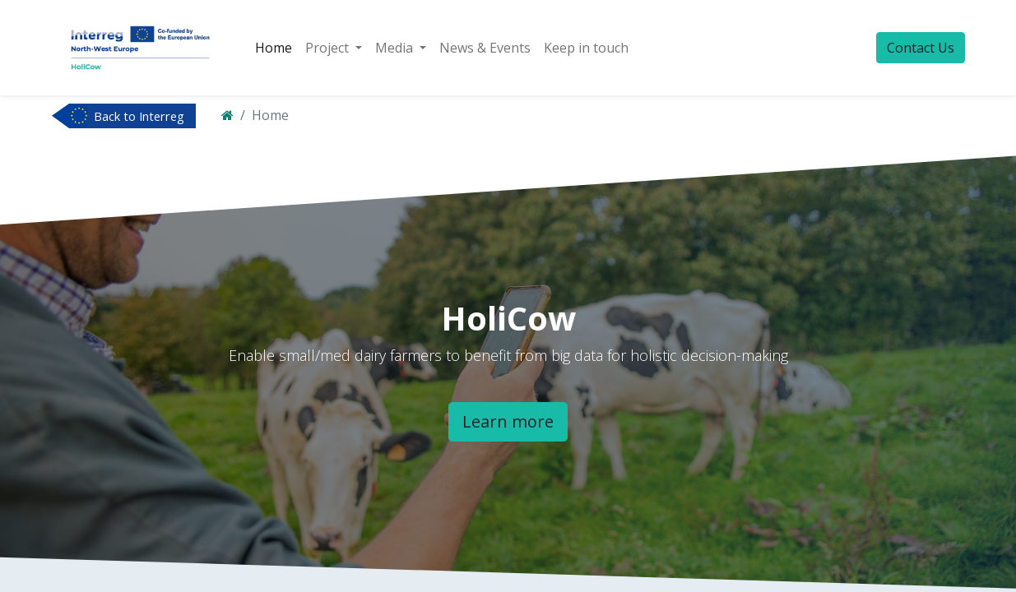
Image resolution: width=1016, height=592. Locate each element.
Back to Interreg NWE (139, 117)
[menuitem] (273, 47)
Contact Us (920, 48)
